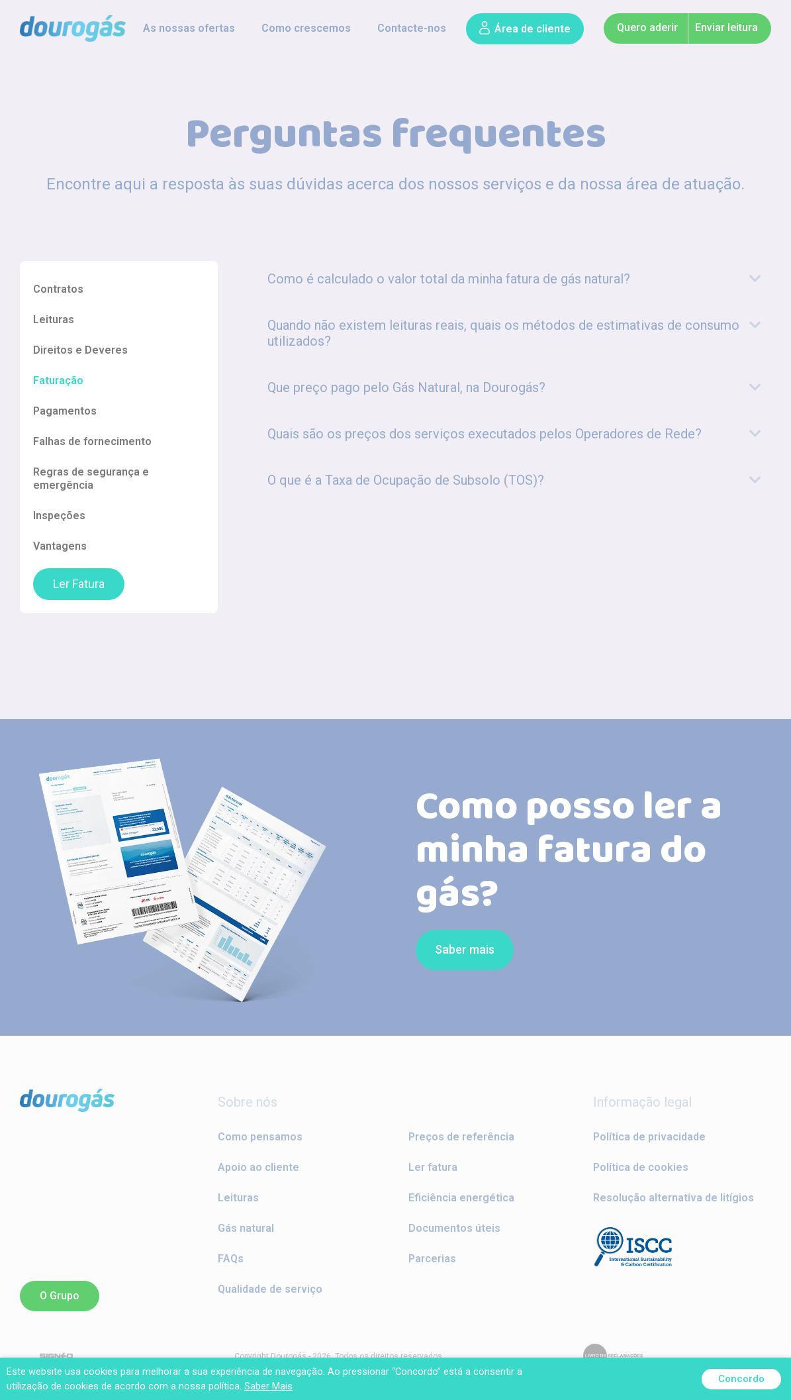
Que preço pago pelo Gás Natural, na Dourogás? (406, 387)
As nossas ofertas (189, 28)
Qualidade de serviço (270, 1289)
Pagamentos (65, 411)
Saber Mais (268, 1386)
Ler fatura (432, 1167)
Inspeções (59, 515)
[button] (525, 28)
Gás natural (246, 1228)
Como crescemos (306, 28)
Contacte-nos (411, 28)
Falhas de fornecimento (92, 441)
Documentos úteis (454, 1228)
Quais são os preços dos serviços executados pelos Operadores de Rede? (484, 434)
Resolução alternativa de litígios (673, 1197)
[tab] (514, 279)
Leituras (53, 319)
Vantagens (60, 546)
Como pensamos (260, 1136)
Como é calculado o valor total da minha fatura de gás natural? (448, 279)
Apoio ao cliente (258, 1167)
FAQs (231, 1258)
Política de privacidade (649, 1136)
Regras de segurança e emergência (91, 478)
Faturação (58, 380)
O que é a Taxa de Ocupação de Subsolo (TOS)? (405, 480)
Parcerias (432, 1258)
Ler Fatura (79, 584)
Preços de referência (461, 1136)
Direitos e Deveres (80, 350)
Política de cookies (640, 1167)
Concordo (741, 1379)
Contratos (58, 289)
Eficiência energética (461, 1197)
